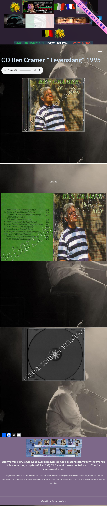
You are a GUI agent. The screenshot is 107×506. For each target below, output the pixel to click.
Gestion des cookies (53, 501)
